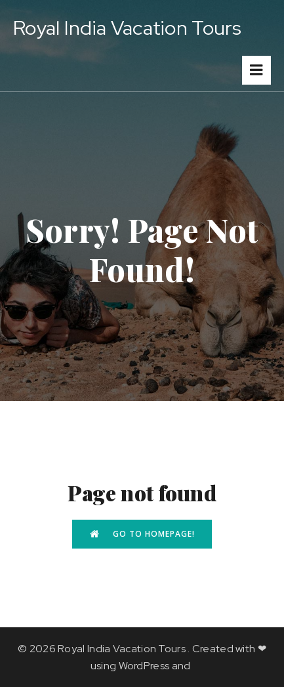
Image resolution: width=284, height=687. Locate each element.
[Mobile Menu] (256, 70)
